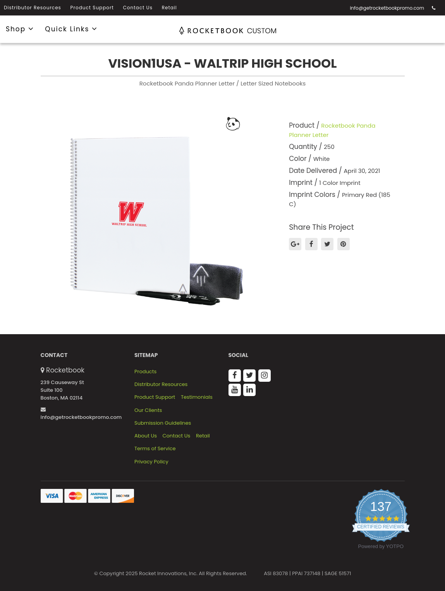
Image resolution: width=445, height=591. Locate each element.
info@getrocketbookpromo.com (387, 8)
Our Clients (148, 410)
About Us (145, 435)
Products (145, 371)
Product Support (92, 7)
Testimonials (197, 397)
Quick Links (71, 28)
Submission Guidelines (162, 423)
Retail (169, 7)
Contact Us (138, 7)
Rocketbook (65, 370)
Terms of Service (155, 448)
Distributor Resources (32, 7)
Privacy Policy (151, 461)
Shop (20, 28)
